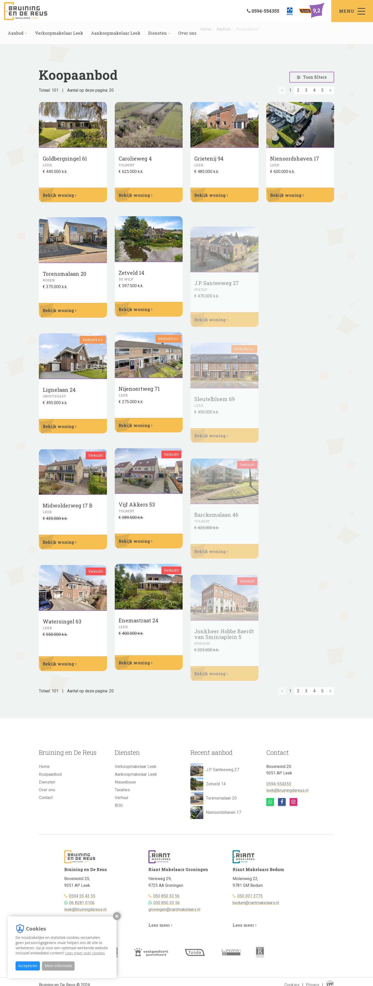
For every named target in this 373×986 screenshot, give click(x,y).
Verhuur (121, 797)
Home (44, 766)
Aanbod (17, 33)
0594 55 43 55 (82, 896)
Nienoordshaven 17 (294, 161)
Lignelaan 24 (59, 398)
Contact (46, 797)
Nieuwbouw (125, 782)
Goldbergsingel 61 (65, 161)
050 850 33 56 (166, 896)
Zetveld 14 (208, 784)
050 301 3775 (250, 896)
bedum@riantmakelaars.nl (256, 902)
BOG (119, 805)
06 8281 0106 (82, 902)
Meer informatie (58, 965)
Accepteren (27, 965)
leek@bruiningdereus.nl (287, 790)
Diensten (159, 33)
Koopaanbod (50, 774)
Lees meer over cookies (85, 953)
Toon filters (312, 77)
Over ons (187, 33)
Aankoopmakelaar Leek (115, 33)
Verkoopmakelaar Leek (59, 33)
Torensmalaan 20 (64, 282)
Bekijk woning (60, 195)
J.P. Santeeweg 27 (214, 769)
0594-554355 (278, 783)
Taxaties (122, 789)
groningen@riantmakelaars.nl (174, 909)
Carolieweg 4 (135, 161)
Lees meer (160, 925)
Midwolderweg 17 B (67, 514)
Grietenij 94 (209, 160)
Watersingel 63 (62, 630)
